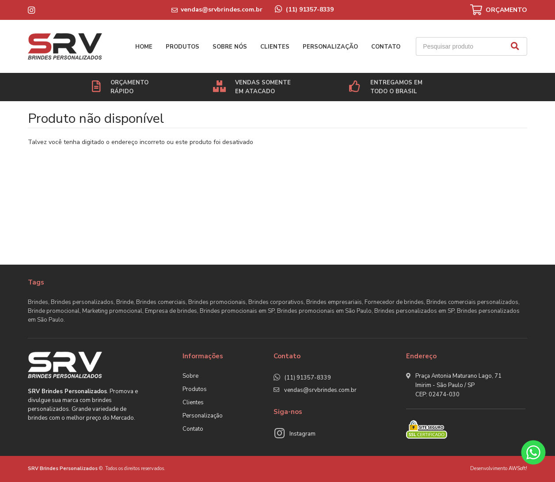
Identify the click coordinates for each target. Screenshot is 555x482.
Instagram (302, 434)
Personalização (330, 47)
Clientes (274, 47)
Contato (385, 47)
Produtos (182, 47)
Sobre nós (230, 47)
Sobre (190, 376)
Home (143, 47)
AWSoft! (518, 468)
